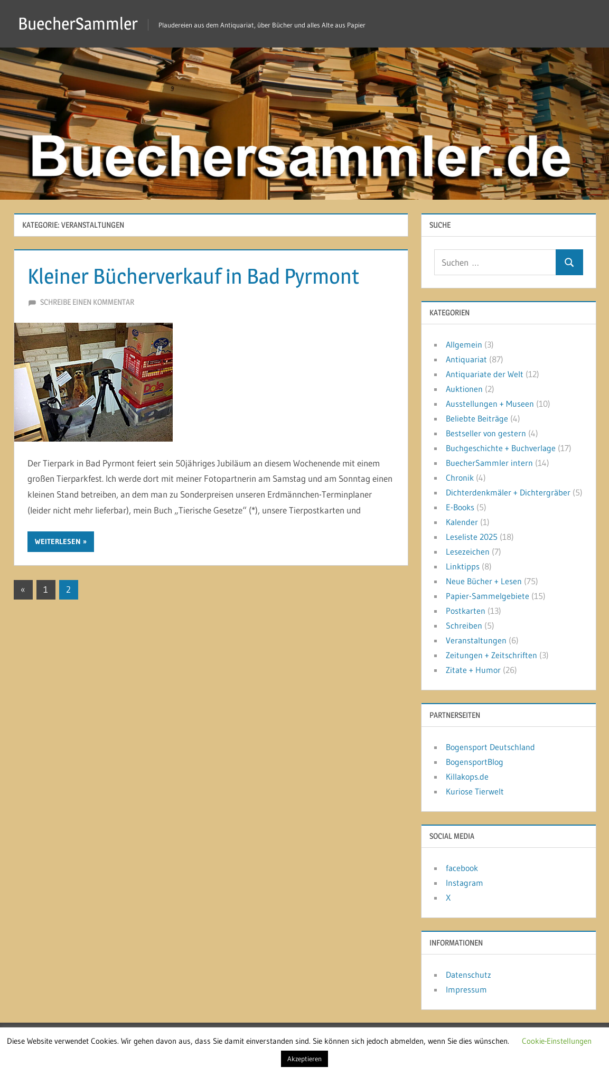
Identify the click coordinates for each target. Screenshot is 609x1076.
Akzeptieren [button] (304, 1058)
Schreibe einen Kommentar (87, 302)
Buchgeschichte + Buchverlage (501, 448)
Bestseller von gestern (486, 433)
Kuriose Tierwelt (475, 791)
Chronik (460, 477)
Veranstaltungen (476, 640)
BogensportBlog (474, 761)
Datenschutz (468, 974)
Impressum (466, 989)
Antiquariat (466, 359)
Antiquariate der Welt (484, 374)
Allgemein (464, 344)
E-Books (460, 507)
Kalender (462, 522)
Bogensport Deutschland (490, 747)
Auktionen (464, 388)
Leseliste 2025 (472, 536)
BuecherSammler (78, 23)
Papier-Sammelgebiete (487, 596)
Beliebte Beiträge (477, 418)
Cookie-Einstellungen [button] (557, 1041)
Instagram (464, 882)
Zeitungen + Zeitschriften (491, 655)
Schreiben (464, 625)
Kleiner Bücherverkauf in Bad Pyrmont (193, 276)
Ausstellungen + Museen (490, 403)
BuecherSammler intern (489, 462)
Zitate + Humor (473, 670)
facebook (462, 868)
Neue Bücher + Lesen (484, 581)
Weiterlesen (58, 541)
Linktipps (463, 566)
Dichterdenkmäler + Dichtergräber (508, 492)
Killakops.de (467, 776)
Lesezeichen (468, 551)
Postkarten (465, 610)
